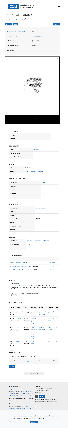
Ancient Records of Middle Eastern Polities (21, 270)
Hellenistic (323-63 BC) (12, 36)
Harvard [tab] (23, 356)
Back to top (34, 373)
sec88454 (14, 295)
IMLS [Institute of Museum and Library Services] (29, 393)
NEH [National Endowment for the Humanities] (24, 393)
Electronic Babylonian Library (17, 262)
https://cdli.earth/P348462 (22, 362)
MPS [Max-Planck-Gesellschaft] (25, 391)
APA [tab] (18, 356)
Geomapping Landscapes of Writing (42, 312)
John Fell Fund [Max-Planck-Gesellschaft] (13, 396)
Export (8, 24)
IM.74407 (52, 262)
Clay (33, 42)
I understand (34, 422)
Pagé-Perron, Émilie (18, 329)
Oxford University (22, 396)
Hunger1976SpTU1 (17, 285)
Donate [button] (42, 396)
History (56, 24)
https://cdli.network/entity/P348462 (34, 171)
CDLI (17, 342)
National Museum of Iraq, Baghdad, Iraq (17, 31)
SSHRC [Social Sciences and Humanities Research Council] (26, 398)
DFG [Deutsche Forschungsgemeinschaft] (10, 400)
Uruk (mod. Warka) (37, 36)
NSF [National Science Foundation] (19, 393)
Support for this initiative (16, 389)
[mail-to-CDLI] (36, 397)
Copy (12, 366)
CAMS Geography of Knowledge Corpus (20, 266)
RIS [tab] (35, 356)
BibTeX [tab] (30, 356)
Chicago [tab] (12, 356)
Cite (15, 24)
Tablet (8, 42)
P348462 (52, 266)
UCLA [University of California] (30, 396)
